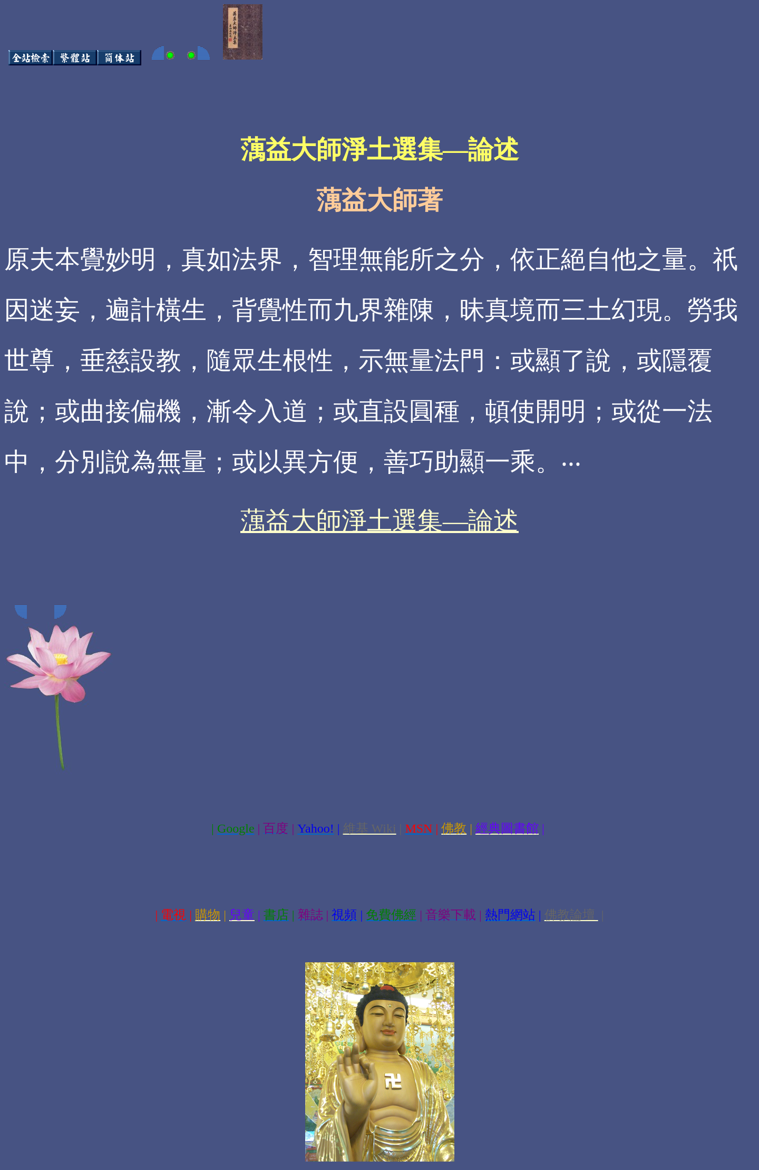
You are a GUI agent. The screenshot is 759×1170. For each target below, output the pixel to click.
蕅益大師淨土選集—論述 (379, 521)
